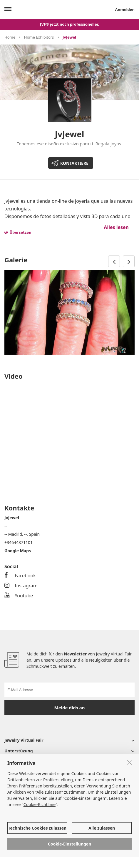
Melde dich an (69, 708)
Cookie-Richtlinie (40, 804)
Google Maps (17, 550)
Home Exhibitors (39, 37)
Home (9, 37)
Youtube (18, 595)
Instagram (21, 585)
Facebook (20, 575)
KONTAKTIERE (74, 163)
